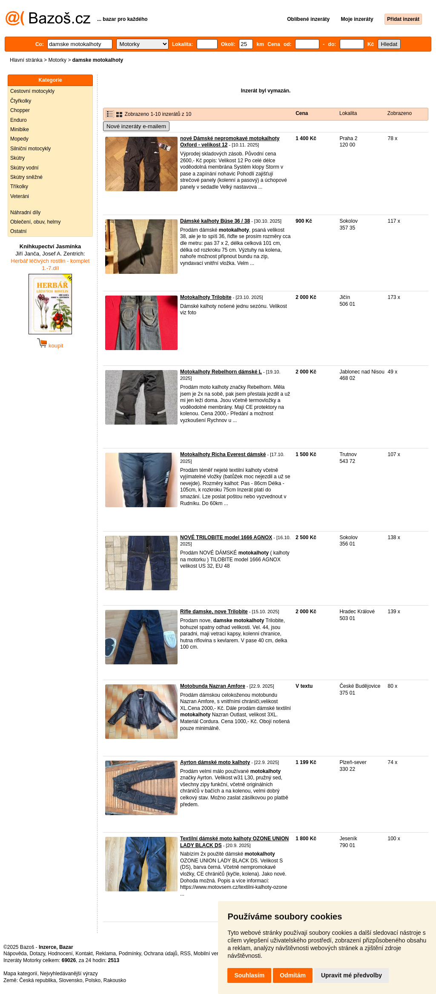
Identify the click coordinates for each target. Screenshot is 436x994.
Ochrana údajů (161, 954)
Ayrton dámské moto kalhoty (215, 762)
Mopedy (19, 139)
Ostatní (18, 231)
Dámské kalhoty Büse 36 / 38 (215, 221)
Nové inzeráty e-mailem (136, 126)
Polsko (92, 980)
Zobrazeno (399, 113)
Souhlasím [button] (249, 975)
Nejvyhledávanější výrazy (69, 974)
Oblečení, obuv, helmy (35, 222)
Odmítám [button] (293, 975)
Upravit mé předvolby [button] (351, 975)
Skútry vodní (24, 168)
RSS (185, 954)
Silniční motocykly (30, 149)
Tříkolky (19, 187)
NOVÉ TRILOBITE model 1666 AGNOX (226, 537)
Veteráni (19, 196)
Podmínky (130, 954)
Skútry (17, 158)
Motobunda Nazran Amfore (212, 686)
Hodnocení (60, 954)
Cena (301, 113)
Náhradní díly (25, 212)
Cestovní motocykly (32, 91)
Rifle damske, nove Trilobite (214, 612)
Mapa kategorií (20, 974)
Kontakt (84, 954)
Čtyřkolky (20, 101)
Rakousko (114, 980)
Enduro (18, 120)
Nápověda (15, 954)
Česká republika (37, 980)
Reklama (106, 954)
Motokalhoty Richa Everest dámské (223, 454)
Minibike (19, 129)
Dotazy (37, 954)
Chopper (20, 110)
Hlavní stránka (26, 60)
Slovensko (70, 980)
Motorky (57, 60)
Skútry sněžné (26, 177)
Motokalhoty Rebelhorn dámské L (221, 372)
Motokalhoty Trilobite (206, 297)
